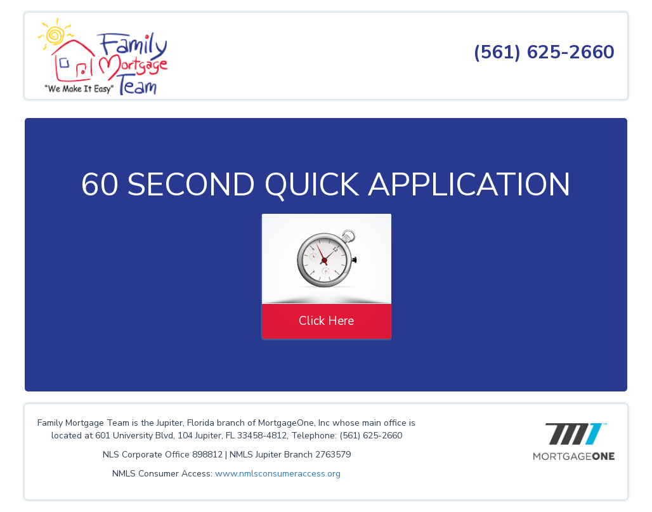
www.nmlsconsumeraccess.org (278, 474)
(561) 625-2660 (544, 52)
